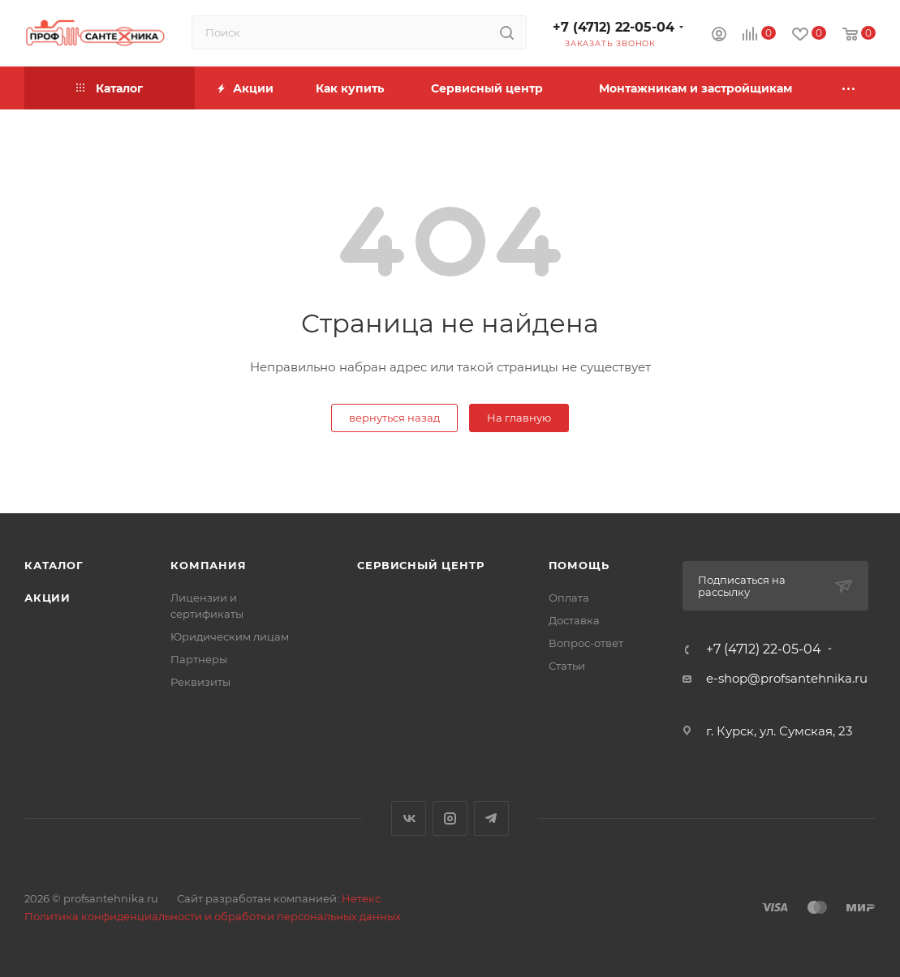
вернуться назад (394, 417)
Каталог (54, 565)
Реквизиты (200, 681)
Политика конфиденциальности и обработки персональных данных (212, 916)
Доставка (574, 620)
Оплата (569, 597)
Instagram (450, 818)
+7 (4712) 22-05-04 (613, 27)
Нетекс (361, 898)
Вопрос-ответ (586, 642)
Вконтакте (408, 818)
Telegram (491, 818)
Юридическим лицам (229, 636)
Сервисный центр (420, 565)
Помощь (579, 565)
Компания (208, 565)
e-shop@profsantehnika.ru (787, 678)
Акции (47, 597)
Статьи (567, 665)
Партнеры (198, 659)
